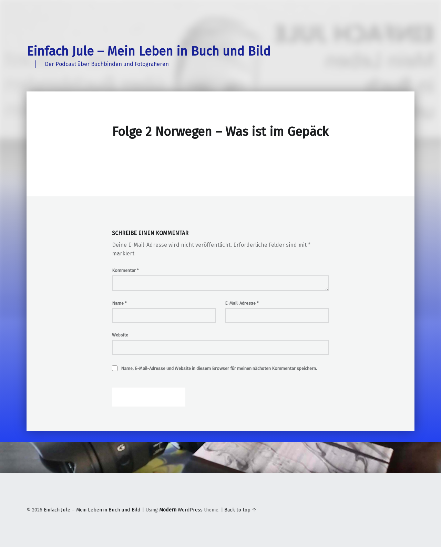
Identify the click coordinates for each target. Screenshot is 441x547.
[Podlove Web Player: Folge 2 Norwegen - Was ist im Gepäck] (220, 158)
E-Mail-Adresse (242, 303)
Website (120, 335)
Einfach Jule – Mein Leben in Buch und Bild (148, 51)
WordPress (190, 510)
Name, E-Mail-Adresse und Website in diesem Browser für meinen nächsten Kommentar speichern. (219, 368)
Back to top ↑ (240, 510)
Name (119, 303)
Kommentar (125, 270)
